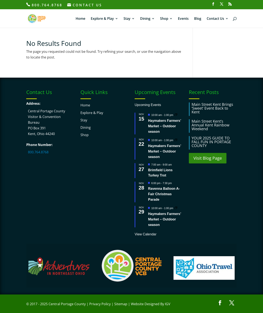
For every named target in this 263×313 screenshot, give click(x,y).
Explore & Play (102, 19)
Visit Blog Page (207, 158)
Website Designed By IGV (150, 304)
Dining (145, 19)
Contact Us (215, 19)
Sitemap (120, 304)
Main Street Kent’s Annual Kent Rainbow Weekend (210, 125)
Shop (164, 19)
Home (80, 19)
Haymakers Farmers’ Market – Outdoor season (164, 126)
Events (183, 19)
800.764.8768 (44, 5)
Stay (127, 19)
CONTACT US (84, 5)
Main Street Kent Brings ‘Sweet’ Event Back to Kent (212, 108)
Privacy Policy (100, 304)
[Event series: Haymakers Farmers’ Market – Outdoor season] (175, 115)
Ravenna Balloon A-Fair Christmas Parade (164, 194)
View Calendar (145, 234)
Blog (197, 19)
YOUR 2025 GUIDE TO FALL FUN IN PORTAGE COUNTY (211, 141)
